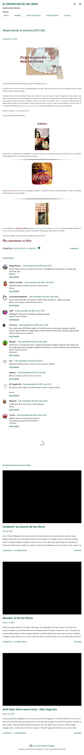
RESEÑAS (16, 15)
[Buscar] (75, 4)
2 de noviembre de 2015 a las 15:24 (37, 266)
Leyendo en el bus (40, 228)
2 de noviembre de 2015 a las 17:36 (29, 311)
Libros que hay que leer (29, 106)
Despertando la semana (24, 248)
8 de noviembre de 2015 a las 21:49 (31, 415)
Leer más (77, 550)
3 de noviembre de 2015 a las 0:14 (28, 361)
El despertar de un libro (20, 4)
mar (10, 361)
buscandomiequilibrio (18, 296)
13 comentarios (20, 642)
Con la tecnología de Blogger (42, 746)
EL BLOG (66, 15)
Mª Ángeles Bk (15, 384)
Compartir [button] (74, 248)
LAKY (11, 311)
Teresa (12, 415)
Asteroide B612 (56, 228)
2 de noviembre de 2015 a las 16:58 (43, 296)
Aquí (25, 231)
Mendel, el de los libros (18, 618)
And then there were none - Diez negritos (30, 709)
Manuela (12, 401)
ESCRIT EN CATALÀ (32, 15)
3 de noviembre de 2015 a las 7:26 (31, 372)
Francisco (13, 325)
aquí (71, 154)
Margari (12, 341)
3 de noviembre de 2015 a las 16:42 (32, 401)
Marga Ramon (15, 266)
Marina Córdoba (16, 282)
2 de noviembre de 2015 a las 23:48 (32, 341)
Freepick (45, 749)
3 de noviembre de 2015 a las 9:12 (37, 384)
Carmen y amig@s (60, 101)
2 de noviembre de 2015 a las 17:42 (33, 325)
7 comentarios (19, 733)
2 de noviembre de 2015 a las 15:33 (39, 282)
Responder (14, 277)
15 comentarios (20, 550)
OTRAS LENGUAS (51, 15)
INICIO (5, 15)
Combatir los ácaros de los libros (24, 526)
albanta (12, 372)
